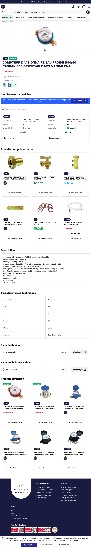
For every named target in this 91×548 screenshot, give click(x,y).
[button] (73, 6)
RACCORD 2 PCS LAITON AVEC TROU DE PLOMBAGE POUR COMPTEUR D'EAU (15, 178)
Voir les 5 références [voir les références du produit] (75, 192)
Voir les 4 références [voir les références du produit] (75, 468)
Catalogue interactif (68, 498)
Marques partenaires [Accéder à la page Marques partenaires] (55, 17)
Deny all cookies (47, 545)
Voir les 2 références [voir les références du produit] (45, 192)
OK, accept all (29, 545)
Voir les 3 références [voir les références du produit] (45, 422)
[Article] (27, 109)
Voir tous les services (68, 500)
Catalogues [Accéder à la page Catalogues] (81, 17)
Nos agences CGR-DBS (44, 490)
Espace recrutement (43, 495)
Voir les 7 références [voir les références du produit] (15, 192)
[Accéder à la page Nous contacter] (83, 6)
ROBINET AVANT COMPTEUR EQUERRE (44, 178)
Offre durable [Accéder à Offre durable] (7, 17)
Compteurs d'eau (8, 22)
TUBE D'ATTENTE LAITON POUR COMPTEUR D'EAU (13, 224)
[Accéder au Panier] (89, 6)
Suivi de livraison (67, 492)
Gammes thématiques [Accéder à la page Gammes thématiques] (36, 17)
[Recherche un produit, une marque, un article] (48, 12)
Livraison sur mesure (68, 487)
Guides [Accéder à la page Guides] (69, 17)
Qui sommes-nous (43, 487)
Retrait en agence (67, 490)
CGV (12, 513)
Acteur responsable (43, 492)
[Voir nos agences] (78, 6)
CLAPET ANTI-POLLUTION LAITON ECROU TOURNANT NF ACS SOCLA (75, 178)
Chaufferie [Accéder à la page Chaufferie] (20, 17)
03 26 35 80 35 (21, 492)
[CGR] (3, 7)
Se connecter (79, 101)
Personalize (64, 545)
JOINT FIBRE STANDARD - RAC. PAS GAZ (45, 224)
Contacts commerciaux (69, 495)
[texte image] (15, 162)
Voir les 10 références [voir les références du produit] (15, 468)
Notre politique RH (43, 498)
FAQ (12, 510)
